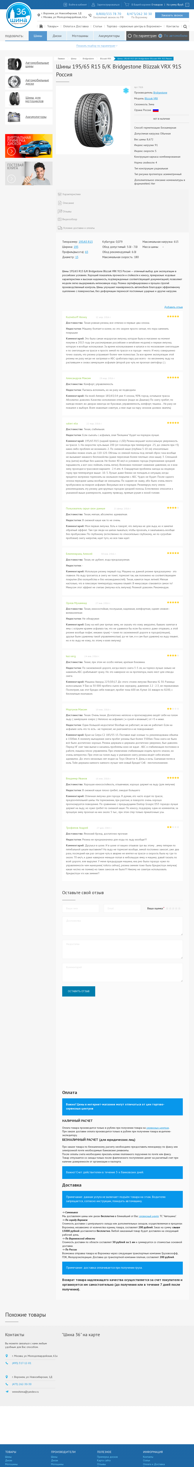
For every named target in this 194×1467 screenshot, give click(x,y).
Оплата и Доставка (76, 26)
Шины (38, 36)
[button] (179, 908)
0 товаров (157, 4)
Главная (61, 58)
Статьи (97, 26)
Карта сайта (104, 1460)
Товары (53, 26)
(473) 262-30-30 (21, 1384)
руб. (181, 4)
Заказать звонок (172, 15)
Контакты (172, 26)
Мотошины (80, 36)
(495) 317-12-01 (21, 1363)
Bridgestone (88, 58)
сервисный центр (149, 1216)
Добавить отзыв (173, 307)
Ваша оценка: (155, 908)
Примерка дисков (107, 1456)
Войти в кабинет (78, 4)
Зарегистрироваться (108, 4)
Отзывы (101, 1464)
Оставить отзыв (79, 991)
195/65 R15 (86, 241)
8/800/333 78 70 (108, 14)
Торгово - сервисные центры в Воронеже (134, 26)
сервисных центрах (157, 1127)
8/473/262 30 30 (139, 14)
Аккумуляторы (109, 36)
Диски (57, 36)
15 (76, 257)
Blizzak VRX (105, 58)
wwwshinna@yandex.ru (25, 1391)
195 (76, 247)
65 (86, 252)
